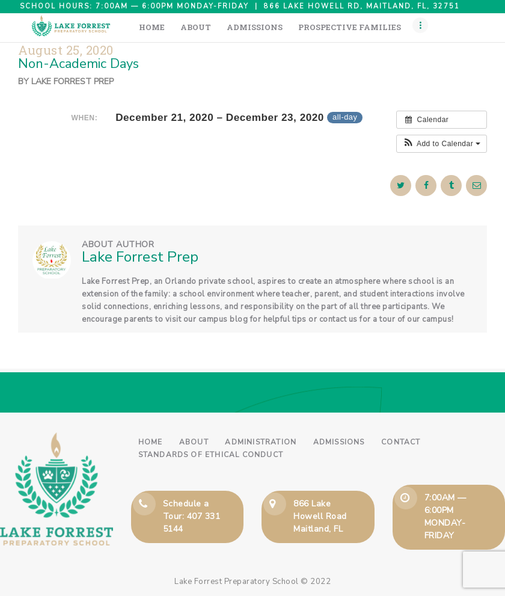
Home (150, 442)
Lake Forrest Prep (72, 81)
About (194, 442)
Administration (260, 442)
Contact (400, 442)
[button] (441, 143)
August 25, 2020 (66, 50)
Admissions (339, 442)
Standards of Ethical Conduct (211, 454)
